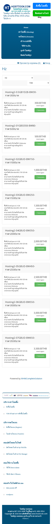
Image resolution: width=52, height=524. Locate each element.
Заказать (40, 110)
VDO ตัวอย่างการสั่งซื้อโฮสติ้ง (16, 414)
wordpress (9, 495)
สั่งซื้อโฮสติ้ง (42, 5)
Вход (46, 63)
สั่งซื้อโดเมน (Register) (14, 427)
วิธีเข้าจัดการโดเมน (13, 474)
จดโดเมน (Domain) (26, 37)
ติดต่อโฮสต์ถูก (26, 55)
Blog (39, 17)
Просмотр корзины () (28, 63)
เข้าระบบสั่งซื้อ (26, 41)
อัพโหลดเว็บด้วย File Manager (16, 454)
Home (26, 27)
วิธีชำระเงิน (26, 46)
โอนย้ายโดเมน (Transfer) (15, 434)
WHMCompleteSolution (31, 378)
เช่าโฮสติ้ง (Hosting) (26, 32)
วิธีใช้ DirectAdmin (12, 468)
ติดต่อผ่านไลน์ (42, 13)
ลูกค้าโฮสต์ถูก (26, 50)
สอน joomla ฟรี (11, 488)
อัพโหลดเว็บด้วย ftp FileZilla (16, 447)
